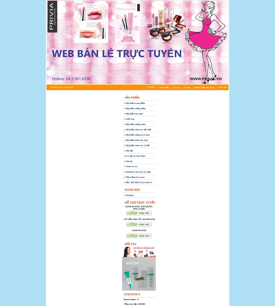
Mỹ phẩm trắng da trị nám (137, 135)
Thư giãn (129, 195)
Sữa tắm (128, 151)
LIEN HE (222, 87)
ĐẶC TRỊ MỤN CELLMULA (138, 182)
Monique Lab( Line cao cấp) (137, 172)
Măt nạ (128, 161)
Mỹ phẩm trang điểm (134, 103)
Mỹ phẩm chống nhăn (135, 124)
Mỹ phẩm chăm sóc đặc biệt (137, 129)
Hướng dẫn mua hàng (204, 87)
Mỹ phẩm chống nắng (135, 108)
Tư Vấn (187, 87)
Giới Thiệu (164, 87)
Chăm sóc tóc (131, 166)
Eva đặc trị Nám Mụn (134, 156)
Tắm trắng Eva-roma (134, 177)
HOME (151, 87)
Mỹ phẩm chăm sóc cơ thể (136, 145)
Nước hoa (129, 119)
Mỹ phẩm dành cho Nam (136, 140)
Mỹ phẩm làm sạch (133, 114)
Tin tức (176, 87)
